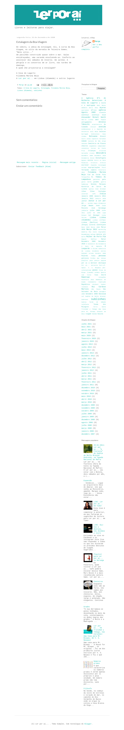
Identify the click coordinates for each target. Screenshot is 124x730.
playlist (85, 260)
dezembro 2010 (88, 388)
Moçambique (86, 234)
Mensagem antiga (67, 162)
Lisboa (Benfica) (90, 222)
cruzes (92, 153)
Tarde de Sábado (97, 302)
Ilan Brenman (100, 189)
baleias (102, 131)
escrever (85, 165)
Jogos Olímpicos (99, 203)
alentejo (85, 115)
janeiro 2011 (88, 385)
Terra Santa (99, 307)
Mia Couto (93, 232)
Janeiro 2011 (100, 196)
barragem (85, 134)
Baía (96, 131)
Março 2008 (95, 227)
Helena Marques (98, 184)
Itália (103, 194)
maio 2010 (86, 396)
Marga (97, 41)
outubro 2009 (88, 411)
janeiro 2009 (88, 417)
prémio (97, 272)
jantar (84, 201)
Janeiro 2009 (87, 196)
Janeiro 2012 (87, 198)
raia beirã (100, 275)
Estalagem (45, 88)
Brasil (103, 136)
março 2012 (87, 365)
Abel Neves (101, 105)
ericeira (94, 163)
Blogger (88, 724)
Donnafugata (101, 158)
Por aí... (86, 265)
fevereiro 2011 (89, 382)
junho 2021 (87, 324)
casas (84, 141)
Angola (103, 119)
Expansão (88, 481)
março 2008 (87, 428)
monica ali (101, 234)
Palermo (85, 256)
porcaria (94, 265)
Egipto (84, 160)
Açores (103, 108)
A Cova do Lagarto (31, 88)
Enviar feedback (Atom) (39, 167)
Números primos (97, 662)
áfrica (93, 110)
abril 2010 (87, 399)
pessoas (102, 256)
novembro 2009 (88, 408)
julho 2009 (95, 210)
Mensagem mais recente (27, 162)
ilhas (84, 191)
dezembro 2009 (88, 405)
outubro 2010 (88, 394)
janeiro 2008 (88, 431)
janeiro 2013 (88, 353)
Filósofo (88, 689)
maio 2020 (86, 336)
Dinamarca (85, 158)
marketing (102, 229)
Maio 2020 (86, 227)
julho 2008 (87, 425)
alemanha (102, 112)
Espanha (93, 165)
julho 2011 (87, 373)
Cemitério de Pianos (97, 143)
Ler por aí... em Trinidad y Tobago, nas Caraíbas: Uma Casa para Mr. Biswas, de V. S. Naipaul (94, 633)
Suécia (84, 302)
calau (89, 139)
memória (84, 232)
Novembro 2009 (89, 241)
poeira (96, 260)
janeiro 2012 (88, 370)
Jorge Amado (87, 206)
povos (95, 270)
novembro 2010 (88, 391)
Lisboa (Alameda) (24, 90)
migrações (102, 232)
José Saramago (98, 208)
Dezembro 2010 (100, 155)
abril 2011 (87, 376)
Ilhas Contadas (98, 191)
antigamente (87, 122)
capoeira (95, 139)
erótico (103, 163)
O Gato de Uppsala (92, 246)
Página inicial (49, 162)
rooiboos (85, 287)
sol (83, 296)
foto (104, 175)
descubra (101, 153)
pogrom (103, 260)
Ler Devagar (94, 215)
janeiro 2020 (88, 341)
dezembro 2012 (88, 356)
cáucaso (84, 143)
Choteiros (98, 582)
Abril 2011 (93, 107)
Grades (87, 607)
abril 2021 (87, 330)
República (86, 284)
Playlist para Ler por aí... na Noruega (99, 557)
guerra (103, 182)
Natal (103, 239)
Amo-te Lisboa (87, 119)
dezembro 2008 (88, 420)
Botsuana (93, 136)
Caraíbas (102, 139)
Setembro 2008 (92, 294)
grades (96, 182)
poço (91, 260)
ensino (90, 160)
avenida (102, 127)
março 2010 (87, 402)
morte (84, 236)
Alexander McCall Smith (94, 117)
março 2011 (87, 379)
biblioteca (95, 134)
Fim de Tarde (93, 175)
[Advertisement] (94, 66)
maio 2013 (86, 350)
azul (91, 131)
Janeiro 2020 (100, 198)
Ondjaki (84, 253)
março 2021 (87, 333)
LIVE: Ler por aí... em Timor (98, 504)
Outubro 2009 (100, 253)
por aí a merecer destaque (94, 263)
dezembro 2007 (88, 434)
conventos (85, 148)
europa (84, 167)
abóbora (84, 107)
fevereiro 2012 (89, 367)
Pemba (93, 256)
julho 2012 (87, 359)
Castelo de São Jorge (97, 141)
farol (104, 167)
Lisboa (93, 217)
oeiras (103, 251)
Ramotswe (86, 277)
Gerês (89, 182)
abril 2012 (87, 362)
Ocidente (95, 251)
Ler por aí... (26, 78)
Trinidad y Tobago (89, 309)
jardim (90, 203)
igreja (91, 189)
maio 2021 (86, 327)
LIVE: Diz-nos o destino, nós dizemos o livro (99, 529)
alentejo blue (99, 115)
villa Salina (97, 314)
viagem (88, 314)
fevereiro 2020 (89, 338)
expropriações (94, 167)
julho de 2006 (93, 213)
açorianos (85, 110)
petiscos (85, 258)
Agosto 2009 (89, 112)
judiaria (85, 210)
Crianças (92, 151)
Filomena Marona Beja (60, 88)
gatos (84, 182)
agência (102, 110)
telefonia (85, 304)
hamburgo (85, 184)
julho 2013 (87, 347)
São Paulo (96, 289)
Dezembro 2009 (87, 155)
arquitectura (97, 124)
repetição (102, 282)
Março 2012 (91, 229)
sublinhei (38, 90)
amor (97, 120)
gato (104, 179)
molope (93, 234)
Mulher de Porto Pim (96, 237)
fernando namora (89, 170)
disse (92, 158)
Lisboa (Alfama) (99, 220)
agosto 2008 (87, 423)
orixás (91, 253)
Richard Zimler (99, 284)
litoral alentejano (97, 225)
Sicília (102, 294)
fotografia (86, 177)
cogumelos (92, 146)
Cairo (84, 139)
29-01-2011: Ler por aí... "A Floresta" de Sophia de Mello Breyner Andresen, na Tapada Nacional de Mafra (94, 452)
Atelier (93, 127)
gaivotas (96, 179)
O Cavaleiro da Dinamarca (96, 244)
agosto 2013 (87, 344)
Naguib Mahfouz (89, 239)
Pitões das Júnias (98, 258)
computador (102, 146)
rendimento (92, 282)
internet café (89, 194)
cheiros (85, 146)
